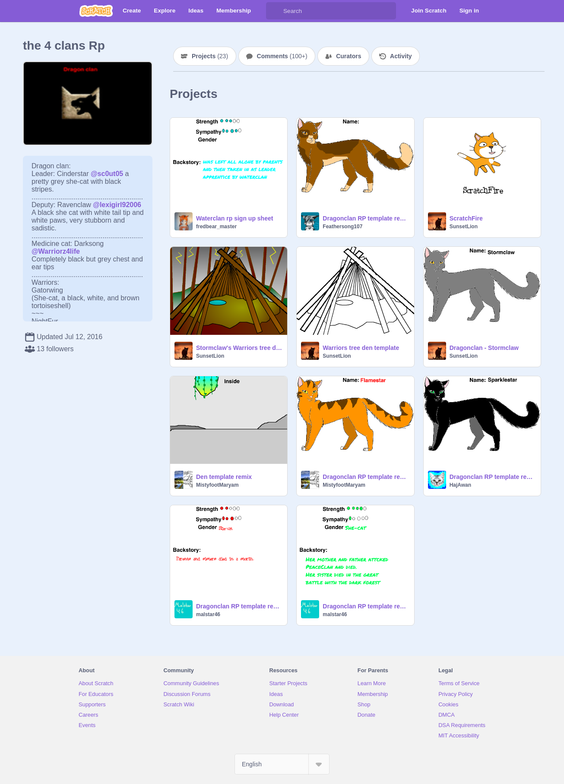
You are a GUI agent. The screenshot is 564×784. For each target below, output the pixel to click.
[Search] (274, 10)
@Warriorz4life (56, 251)
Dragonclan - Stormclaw (484, 347)
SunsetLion (464, 227)
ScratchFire (466, 218)
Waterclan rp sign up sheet (234, 218)
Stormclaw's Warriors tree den (239, 347)
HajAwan (460, 485)
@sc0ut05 (107, 173)
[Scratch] (96, 11)
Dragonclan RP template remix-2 (239, 606)
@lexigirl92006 (117, 204)
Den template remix (224, 476)
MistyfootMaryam (217, 485)
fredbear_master (216, 227)
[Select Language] (282, 764)
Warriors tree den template (361, 347)
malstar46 (208, 614)
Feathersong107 (342, 227)
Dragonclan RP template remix (366, 218)
